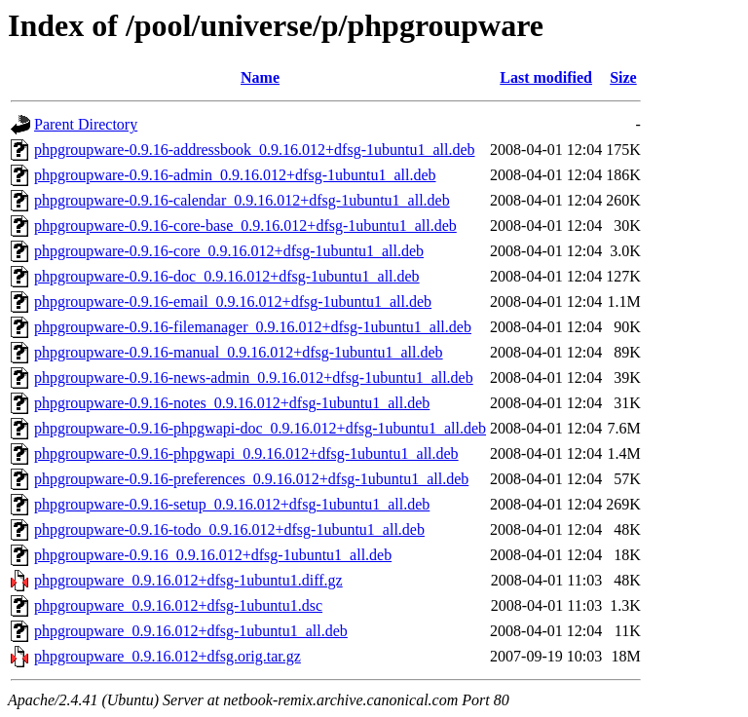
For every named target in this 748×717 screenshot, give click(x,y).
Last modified (546, 77)
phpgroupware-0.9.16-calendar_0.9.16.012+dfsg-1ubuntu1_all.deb (242, 200)
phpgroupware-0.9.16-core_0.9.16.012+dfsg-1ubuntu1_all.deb (229, 251)
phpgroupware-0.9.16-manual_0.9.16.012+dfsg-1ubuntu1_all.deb (238, 352)
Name (260, 77)
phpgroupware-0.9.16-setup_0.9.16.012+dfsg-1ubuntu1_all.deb (232, 504)
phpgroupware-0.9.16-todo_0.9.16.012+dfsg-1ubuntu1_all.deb (229, 529)
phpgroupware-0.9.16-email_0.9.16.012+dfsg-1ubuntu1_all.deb (232, 301)
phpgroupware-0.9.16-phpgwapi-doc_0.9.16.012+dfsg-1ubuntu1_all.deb (260, 428)
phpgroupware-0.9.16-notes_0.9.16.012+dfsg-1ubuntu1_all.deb (232, 403)
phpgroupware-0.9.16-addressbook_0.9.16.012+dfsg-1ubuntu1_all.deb (254, 149)
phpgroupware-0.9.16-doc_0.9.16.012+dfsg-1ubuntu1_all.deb (227, 276)
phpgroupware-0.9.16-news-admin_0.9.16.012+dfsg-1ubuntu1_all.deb (253, 377)
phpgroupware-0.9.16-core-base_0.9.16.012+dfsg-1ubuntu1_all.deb (245, 225)
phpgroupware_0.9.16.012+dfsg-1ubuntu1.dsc (178, 605)
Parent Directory (85, 124)
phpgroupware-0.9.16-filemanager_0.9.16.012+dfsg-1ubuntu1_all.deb (252, 327)
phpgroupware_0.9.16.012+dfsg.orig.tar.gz (167, 656)
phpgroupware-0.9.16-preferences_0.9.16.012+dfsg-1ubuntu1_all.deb (251, 479)
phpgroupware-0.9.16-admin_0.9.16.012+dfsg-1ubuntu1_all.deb (235, 175)
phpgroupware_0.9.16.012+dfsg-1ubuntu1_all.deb (191, 631)
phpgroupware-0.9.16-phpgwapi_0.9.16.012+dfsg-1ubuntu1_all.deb (246, 453)
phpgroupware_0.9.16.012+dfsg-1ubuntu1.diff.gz (188, 580)
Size (623, 77)
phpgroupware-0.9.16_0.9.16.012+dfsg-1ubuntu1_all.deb (213, 555)
